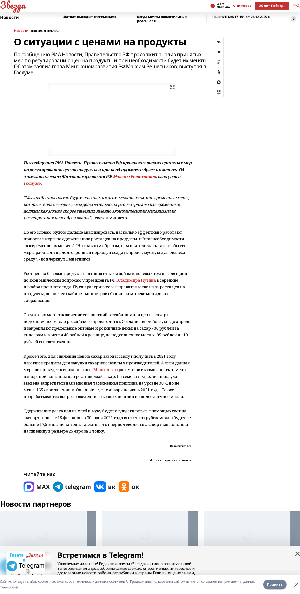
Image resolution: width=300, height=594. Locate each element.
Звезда (12, 5)
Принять (275, 584)
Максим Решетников (134, 176)
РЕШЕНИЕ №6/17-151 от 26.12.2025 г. (240, 17)
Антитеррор (242, 5)
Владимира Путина (136, 280)
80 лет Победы (272, 5)
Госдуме (32, 183)
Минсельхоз (105, 369)
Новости (9, 17)
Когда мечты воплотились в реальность (162, 19)
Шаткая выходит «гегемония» (89, 17)
